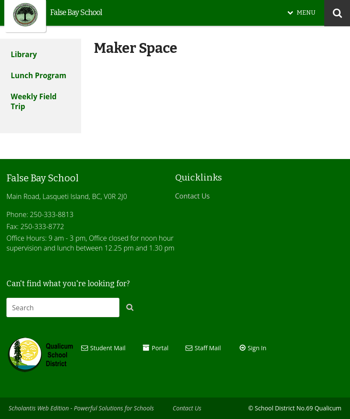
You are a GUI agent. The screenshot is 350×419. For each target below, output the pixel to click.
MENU (306, 12)
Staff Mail (208, 348)
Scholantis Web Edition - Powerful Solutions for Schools (81, 408)
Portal (160, 348)
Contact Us (192, 196)
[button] (132, 309)
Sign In (257, 348)
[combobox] (62, 307)
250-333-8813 (51, 214)
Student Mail (107, 348)
